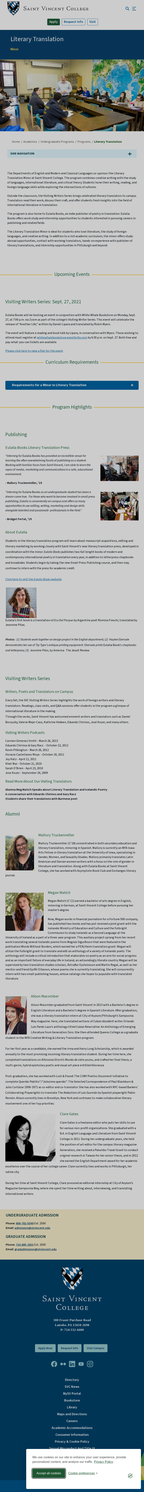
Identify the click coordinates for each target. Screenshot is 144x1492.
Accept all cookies (49, 1473)
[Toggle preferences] (83, 1473)
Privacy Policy (103, 1461)
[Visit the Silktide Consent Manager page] (130, 1475)
